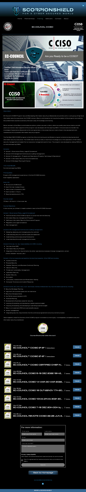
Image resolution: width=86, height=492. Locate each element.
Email (23, 437)
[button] (28, 347)
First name (25, 431)
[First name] (31, 434)
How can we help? (27, 443)
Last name (47, 431)
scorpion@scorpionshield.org (43, 480)
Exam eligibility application (11, 178)
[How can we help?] (43, 448)
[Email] (42, 440)
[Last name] (54, 434)
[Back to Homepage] (43, 473)
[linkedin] (83, 5)
